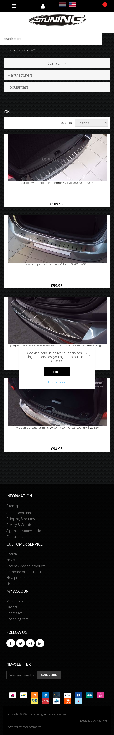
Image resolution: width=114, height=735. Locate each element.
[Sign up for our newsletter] (21, 675)
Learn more (57, 382)
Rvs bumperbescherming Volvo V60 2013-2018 (57, 264)
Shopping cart (17, 619)
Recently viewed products (26, 566)
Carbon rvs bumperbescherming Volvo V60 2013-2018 (57, 182)
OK (55, 372)
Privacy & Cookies (19, 524)
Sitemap (12, 505)
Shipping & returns (20, 518)
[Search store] (51, 39)
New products (17, 578)
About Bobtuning (19, 513)
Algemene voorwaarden (24, 530)
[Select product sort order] (91, 123)
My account (15, 601)
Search (11, 554)
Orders (11, 607)
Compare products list (23, 572)
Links (10, 583)
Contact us (14, 536)
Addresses (14, 613)
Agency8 (102, 721)
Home (8, 50)
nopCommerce (31, 727)
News (10, 560)
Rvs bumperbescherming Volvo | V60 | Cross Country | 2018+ (57, 427)
